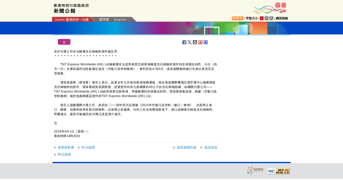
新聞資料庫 (66, 147)
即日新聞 (64, 154)
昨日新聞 (88, 147)
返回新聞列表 (187, 147)
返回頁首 (211, 147)
